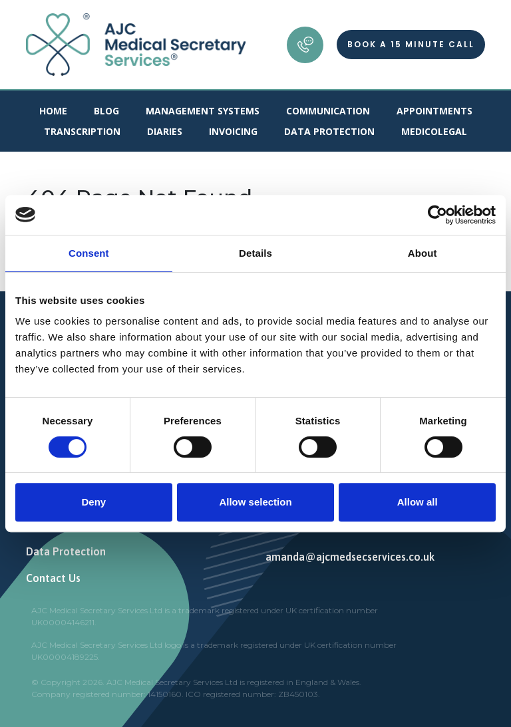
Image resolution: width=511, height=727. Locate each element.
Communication (328, 110)
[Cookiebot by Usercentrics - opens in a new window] (437, 215)
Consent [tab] (89, 253)
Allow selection (255, 502)
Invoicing (233, 131)
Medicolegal (434, 131)
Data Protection (329, 131)
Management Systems (202, 110)
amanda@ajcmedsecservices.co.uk (349, 557)
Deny (93, 502)
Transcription (82, 131)
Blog (106, 110)
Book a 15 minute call (410, 44)
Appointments (434, 110)
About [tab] (422, 253)
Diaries (164, 131)
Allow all (417, 502)
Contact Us (53, 578)
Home (53, 110)
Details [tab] (255, 253)
